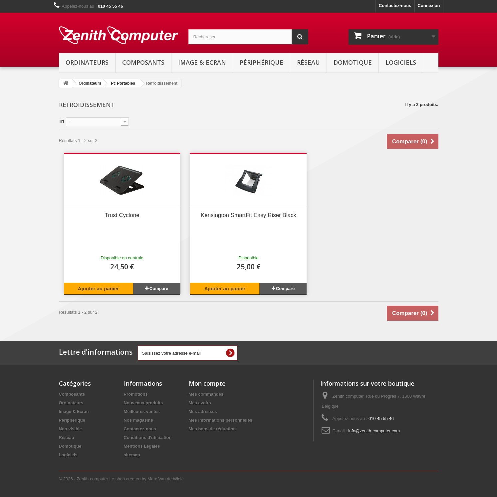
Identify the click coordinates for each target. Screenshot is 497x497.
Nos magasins (138, 420)
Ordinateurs (87, 62)
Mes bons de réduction (212, 428)
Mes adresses (203, 411)
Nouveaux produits (143, 402)
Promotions (136, 394)
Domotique (353, 62)
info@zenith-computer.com (374, 430)
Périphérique (261, 62)
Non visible (70, 428)
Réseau (308, 62)
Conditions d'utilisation (148, 437)
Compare (158, 288)
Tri (61, 121)
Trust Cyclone (122, 215)
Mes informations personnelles (220, 420)
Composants (143, 62)
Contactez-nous (395, 5)
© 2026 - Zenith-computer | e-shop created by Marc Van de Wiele (121, 478)
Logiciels (400, 62)
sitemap (132, 454)
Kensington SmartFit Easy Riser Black (248, 215)
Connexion (428, 5)
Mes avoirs (200, 402)
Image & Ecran (202, 62)
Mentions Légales (142, 446)
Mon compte (207, 383)
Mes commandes (206, 394)
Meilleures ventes (142, 411)
